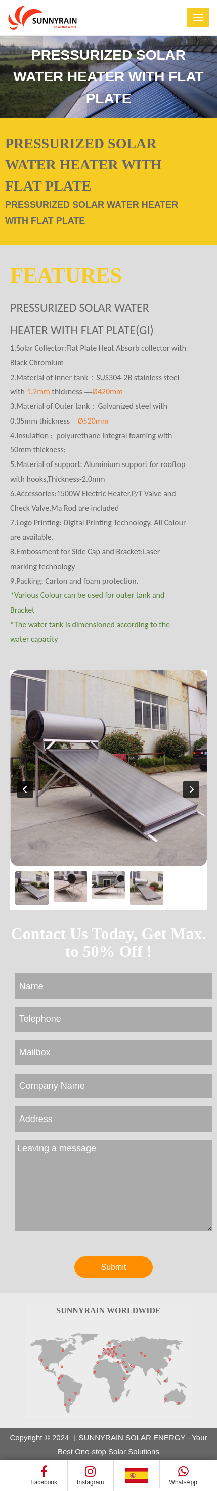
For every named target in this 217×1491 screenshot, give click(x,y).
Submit (113, 1267)
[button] (191, 789)
